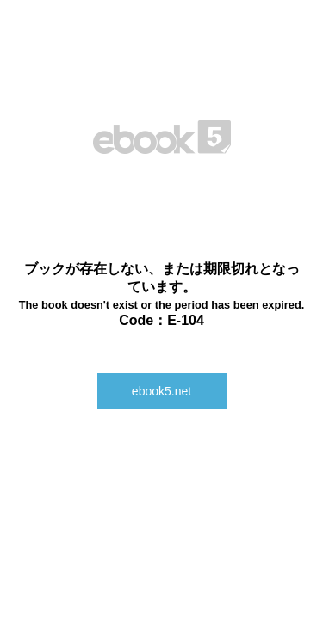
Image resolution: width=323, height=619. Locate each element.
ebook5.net (161, 391)
